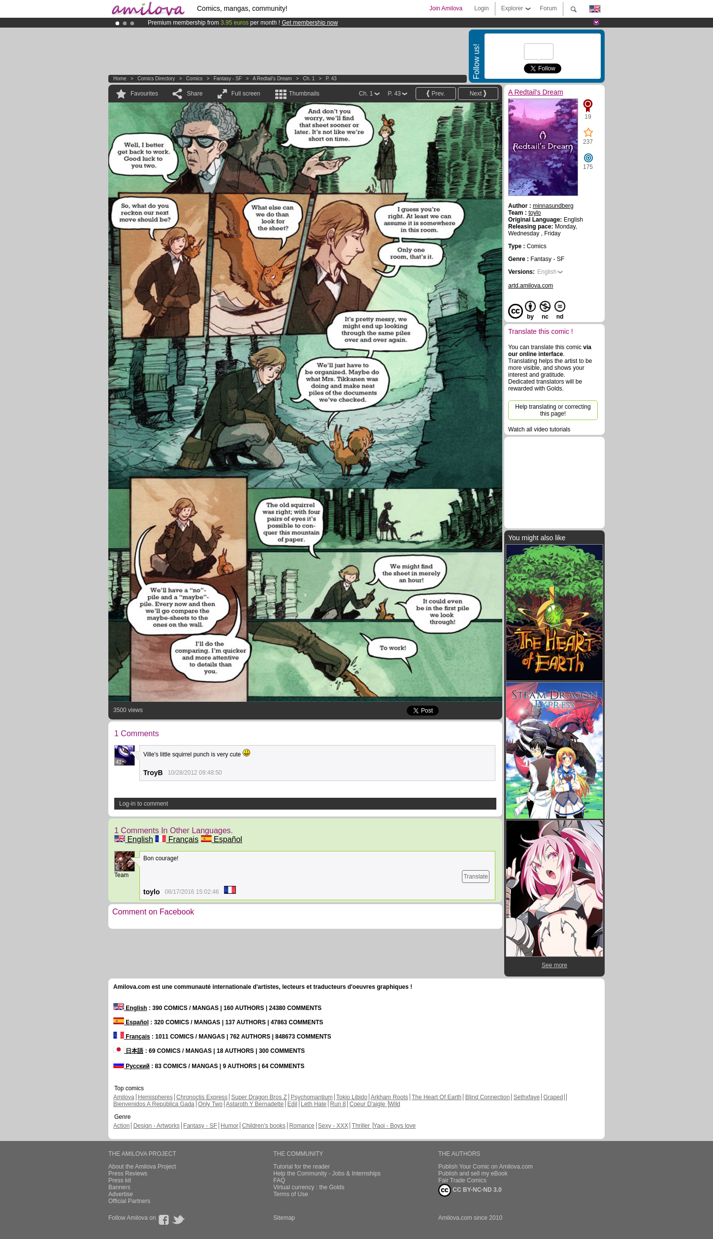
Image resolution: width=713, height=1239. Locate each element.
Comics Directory (156, 78)
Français (176, 839)
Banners (119, 1187)
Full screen (245, 93)
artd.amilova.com (530, 285)
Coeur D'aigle (368, 1104)
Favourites (144, 93)
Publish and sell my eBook (473, 1173)
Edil (292, 1104)
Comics (194, 78)
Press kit (119, 1180)
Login (481, 8)
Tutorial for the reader (301, 1166)
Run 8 (338, 1104)
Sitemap (284, 1217)
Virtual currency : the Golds (309, 1187)
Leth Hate (313, 1104)
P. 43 (331, 78)
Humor (229, 1125)
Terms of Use (290, 1194)
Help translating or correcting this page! (552, 410)
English (133, 839)
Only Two (210, 1104)
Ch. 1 (309, 78)
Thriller (361, 1125)
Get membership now (310, 22)
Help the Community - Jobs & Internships (327, 1173)
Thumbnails (304, 93)
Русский (131, 1066)
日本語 (128, 1050)
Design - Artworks (156, 1125)
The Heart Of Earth (436, 1097)
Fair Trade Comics (462, 1180)
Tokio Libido (351, 1097)
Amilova (123, 1097)
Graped (553, 1097)
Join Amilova (445, 8)
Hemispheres (155, 1097)
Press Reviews (127, 1173)
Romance (301, 1125)
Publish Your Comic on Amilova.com (485, 1166)
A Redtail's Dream (272, 78)
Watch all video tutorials (539, 429)
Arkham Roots (389, 1097)
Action (121, 1125)
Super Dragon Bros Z (259, 1097)
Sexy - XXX (333, 1125)
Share (194, 93)
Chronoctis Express (201, 1097)
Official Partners (129, 1201)
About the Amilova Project (142, 1166)
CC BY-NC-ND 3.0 (470, 1190)
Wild (394, 1104)
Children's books (263, 1125)
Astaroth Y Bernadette (255, 1104)
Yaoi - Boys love (394, 1125)
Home (120, 78)
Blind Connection (487, 1097)
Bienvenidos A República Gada (153, 1104)
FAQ (279, 1180)
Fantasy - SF (228, 78)
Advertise (120, 1194)
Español (221, 839)
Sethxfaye (527, 1097)
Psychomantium (311, 1097)
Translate (475, 876)
